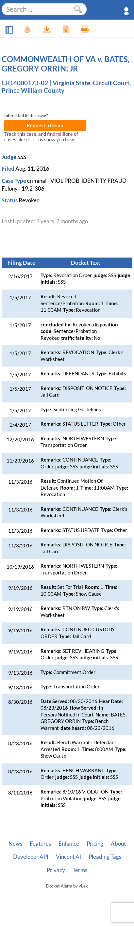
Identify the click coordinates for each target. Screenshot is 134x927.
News (15, 844)
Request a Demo (45, 125)
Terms (80, 870)
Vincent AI (68, 857)
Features (40, 844)
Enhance (69, 844)
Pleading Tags (105, 857)
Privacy (56, 870)
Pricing (95, 844)
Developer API (30, 857)
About (118, 844)
